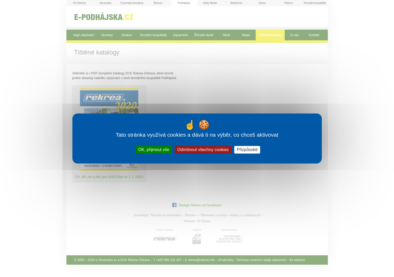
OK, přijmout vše (153, 149)
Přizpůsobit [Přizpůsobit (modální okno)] (247, 149)
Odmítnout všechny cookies (203, 149)
